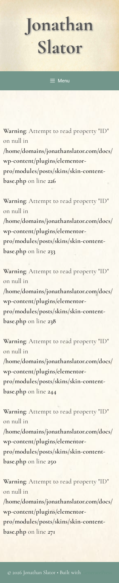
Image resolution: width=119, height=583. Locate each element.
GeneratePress (97, 572)
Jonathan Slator (59, 36)
